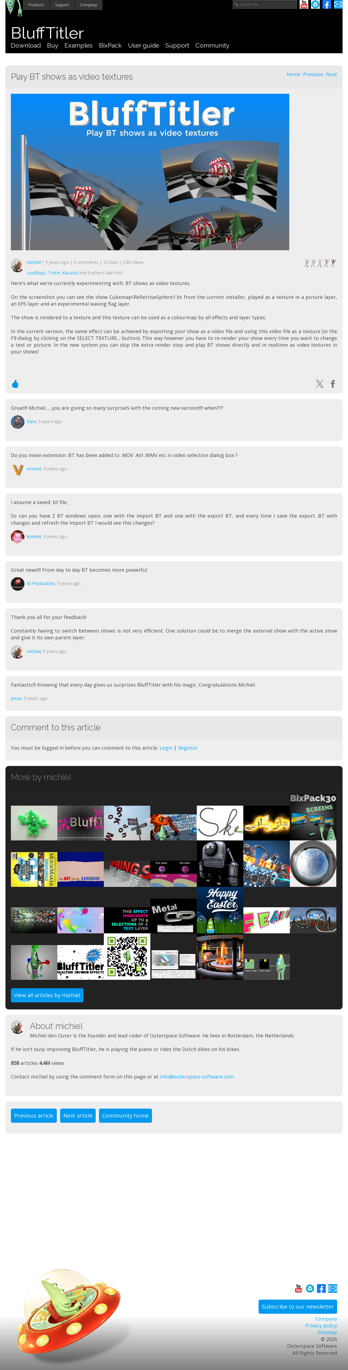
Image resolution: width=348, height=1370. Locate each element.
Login (166, 748)
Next (331, 74)
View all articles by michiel (47, 995)
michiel (34, 262)
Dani (31, 421)
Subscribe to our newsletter (298, 1306)
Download (26, 45)
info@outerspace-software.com (197, 1076)
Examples (78, 45)
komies (34, 536)
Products (36, 4)
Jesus (16, 698)
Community (212, 45)
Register (188, 748)
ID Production (41, 583)
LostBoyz (36, 273)
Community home (125, 1115)
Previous (313, 74)
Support (62, 4)
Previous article (34, 1115)
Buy (52, 45)
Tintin (54, 273)
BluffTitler (47, 33)
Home (293, 74)
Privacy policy (321, 1325)
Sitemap (327, 1332)
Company (88, 4)
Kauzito (70, 273)
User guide (143, 45)
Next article (77, 1115)
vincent (34, 469)
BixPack (110, 45)
